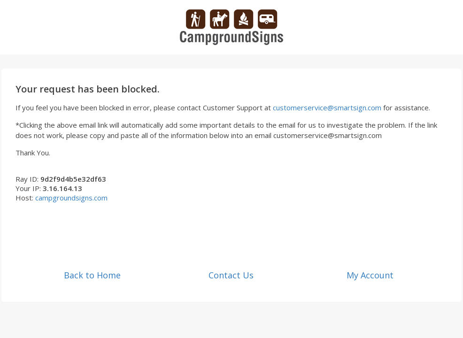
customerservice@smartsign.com (327, 107)
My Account (370, 275)
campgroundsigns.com (71, 197)
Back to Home (92, 275)
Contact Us (231, 275)
